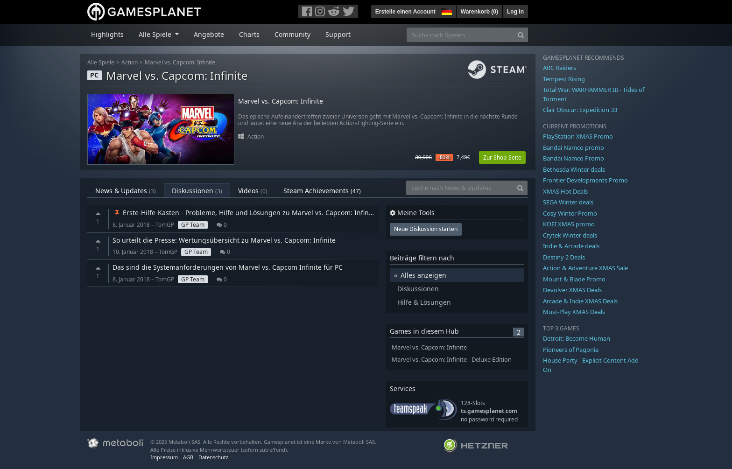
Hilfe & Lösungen (424, 302)
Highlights (107, 34)
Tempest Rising (564, 79)
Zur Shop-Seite (502, 157)
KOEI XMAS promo (569, 224)
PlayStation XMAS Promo (578, 136)
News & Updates (125, 190)
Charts (249, 34)
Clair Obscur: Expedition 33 (580, 109)
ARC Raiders (559, 67)
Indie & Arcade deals (571, 246)
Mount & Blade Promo (574, 279)
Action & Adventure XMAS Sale (585, 268)
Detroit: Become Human (576, 338)
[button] (446, 10)
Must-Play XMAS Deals (574, 312)
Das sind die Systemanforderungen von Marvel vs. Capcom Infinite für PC (228, 267)
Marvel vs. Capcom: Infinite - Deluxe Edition (452, 360)
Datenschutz (213, 457)
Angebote (209, 34)
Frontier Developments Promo (585, 180)
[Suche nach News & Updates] (460, 188)
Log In (515, 11)
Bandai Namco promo (573, 147)
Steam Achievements (322, 190)
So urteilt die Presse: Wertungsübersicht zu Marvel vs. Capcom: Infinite (224, 240)
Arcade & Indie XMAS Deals (580, 301)
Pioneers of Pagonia (570, 349)
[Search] (521, 35)
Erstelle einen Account (405, 11)
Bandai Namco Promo (573, 158)
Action (129, 62)
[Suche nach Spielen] (460, 35)
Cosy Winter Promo (570, 213)
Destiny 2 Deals (564, 257)
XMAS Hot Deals (565, 191)
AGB (188, 457)
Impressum (164, 457)
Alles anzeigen (423, 275)
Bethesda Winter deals (574, 169)
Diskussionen (197, 190)
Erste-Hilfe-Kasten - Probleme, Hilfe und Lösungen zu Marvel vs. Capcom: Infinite (245, 212)
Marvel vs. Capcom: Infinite (180, 62)
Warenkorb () (479, 11)
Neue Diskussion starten (426, 229)
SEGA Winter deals (568, 202)
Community (292, 34)
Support (338, 34)
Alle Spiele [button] (156, 34)
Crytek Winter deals (570, 235)
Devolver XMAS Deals (572, 290)
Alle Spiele (100, 62)
